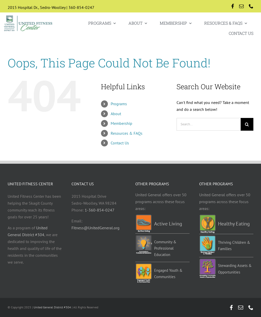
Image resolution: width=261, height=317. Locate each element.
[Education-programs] (143, 236)
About (116, 113)
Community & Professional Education (165, 248)
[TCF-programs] (207, 237)
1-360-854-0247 (99, 210)
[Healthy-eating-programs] (207, 216)
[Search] (247, 124)
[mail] (241, 6)
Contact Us (120, 142)
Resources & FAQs (126, 133)
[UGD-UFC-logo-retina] (28, 16)
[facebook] (232, 6)
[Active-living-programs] (143, 216)
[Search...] (209, 124)
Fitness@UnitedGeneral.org (95, 227)
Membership (121, 123)
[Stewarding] (207, 260)
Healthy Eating (234, 223)
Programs (119, 103)
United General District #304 (52, 307)
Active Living (168, 223)
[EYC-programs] (143, 265)
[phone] (251, 6)
